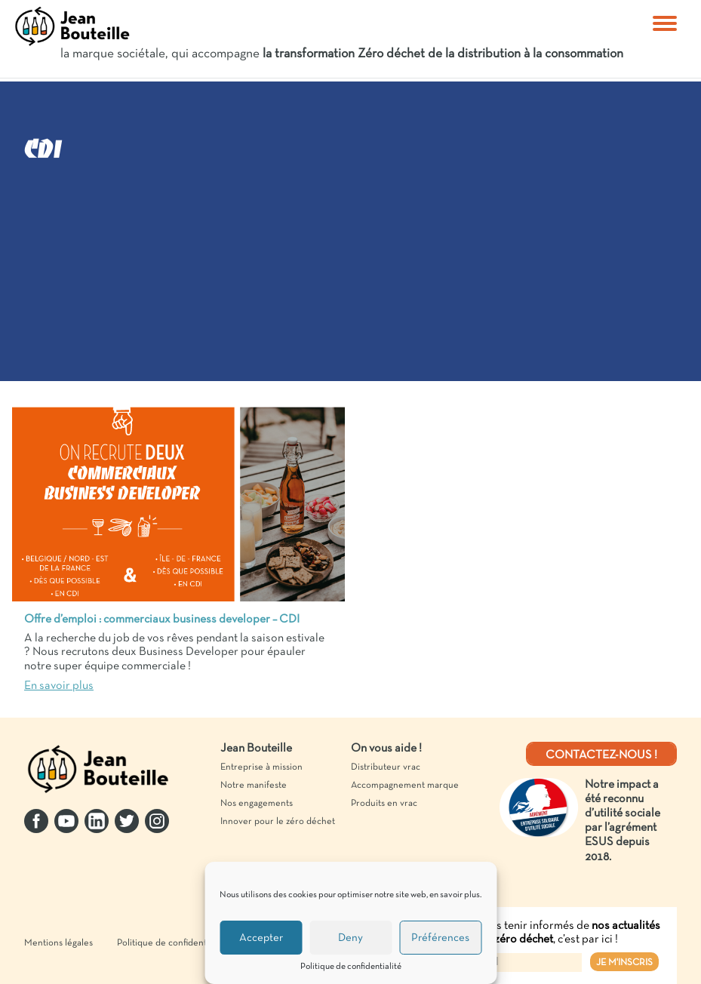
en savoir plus (454, 895)
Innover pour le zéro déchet (277, 821)
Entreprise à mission (261, 767)
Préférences (440, 938)
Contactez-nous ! (601, 755)
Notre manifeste (253, 785)
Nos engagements (256, 803)
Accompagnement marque (405, 785)
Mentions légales (58, 943)
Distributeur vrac (385, 767)
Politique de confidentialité (350, 966)
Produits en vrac (384, 803)
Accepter (261, 938)
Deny (350, 938)
